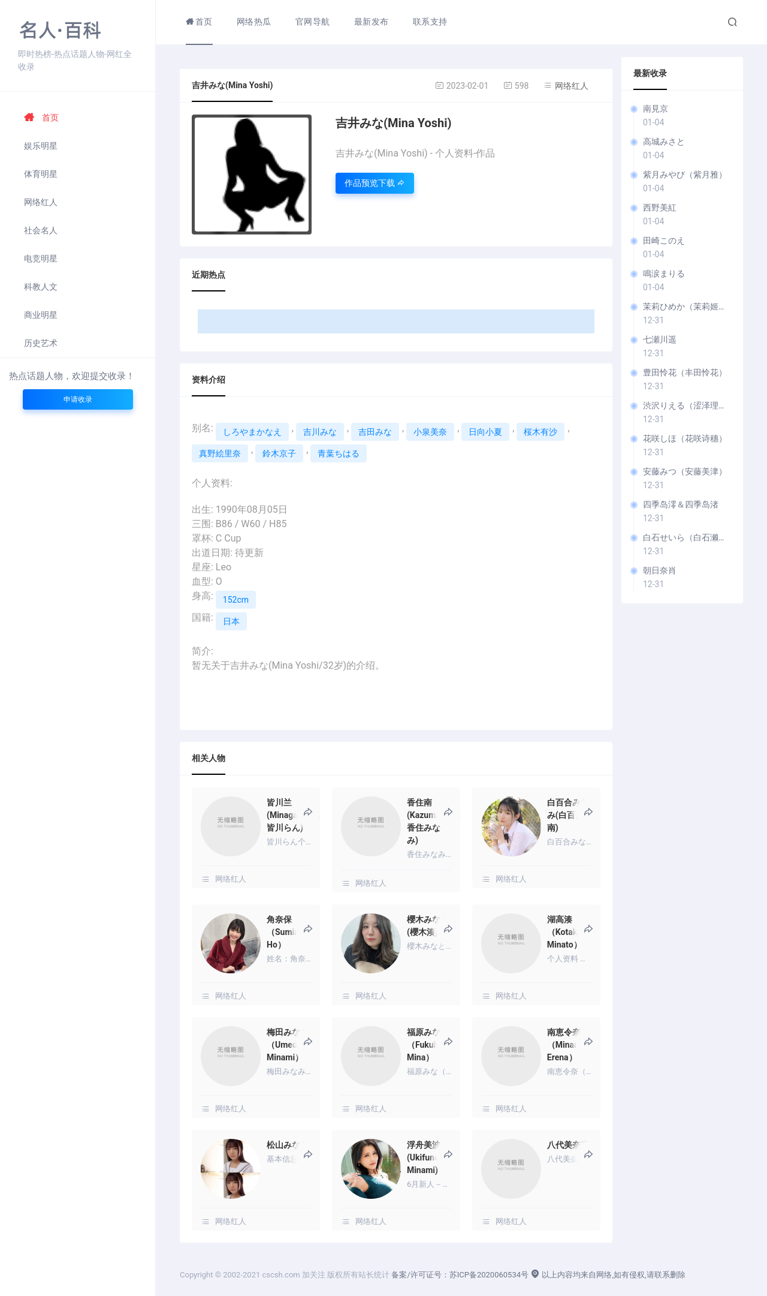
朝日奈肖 (660, 570)
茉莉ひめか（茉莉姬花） (687, 306)
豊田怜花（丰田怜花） (685, 372)
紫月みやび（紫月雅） (685, 174)
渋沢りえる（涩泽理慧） (687, 405)
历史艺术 (41, 343)
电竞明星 (41, 258)
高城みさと (664, 141)
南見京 (655, 108)
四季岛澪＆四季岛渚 (680, 504)
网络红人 (41, 202)
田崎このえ (664, 240)
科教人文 (41, 286)
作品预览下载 (375, 183)
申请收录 (78, 399)
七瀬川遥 (660, 339)
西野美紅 (660, 207)
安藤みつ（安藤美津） (685, 471)
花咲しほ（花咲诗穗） (685, 438)
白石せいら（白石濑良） (687, 537)
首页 (41, 117)
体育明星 (41, 174)
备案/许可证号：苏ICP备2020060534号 (460, 1274)
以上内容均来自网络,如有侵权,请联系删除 (607, 1274)
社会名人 (41, 230)
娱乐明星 (41, 146)
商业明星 (41, 315)
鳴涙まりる (664, 273)
